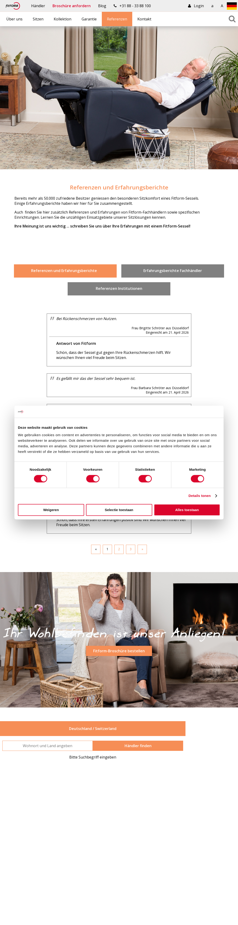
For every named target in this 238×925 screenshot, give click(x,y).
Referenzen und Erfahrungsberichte (65, 270)
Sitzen (38, 19)
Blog (102, 5)
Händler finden (138, 745)
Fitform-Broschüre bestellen (119, 650)
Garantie (89, 19)
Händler (38, 5)
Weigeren (51, 510)
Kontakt (144, 19)
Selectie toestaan (119, 510)
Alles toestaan (187, 510)
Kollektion (62, 19)
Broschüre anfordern (72, 5)
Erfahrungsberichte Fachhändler (172, 270)
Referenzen (117, 19)
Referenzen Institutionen (119, 288)
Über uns (14, 19)
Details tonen (199, 496)
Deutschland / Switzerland (92, 728)
